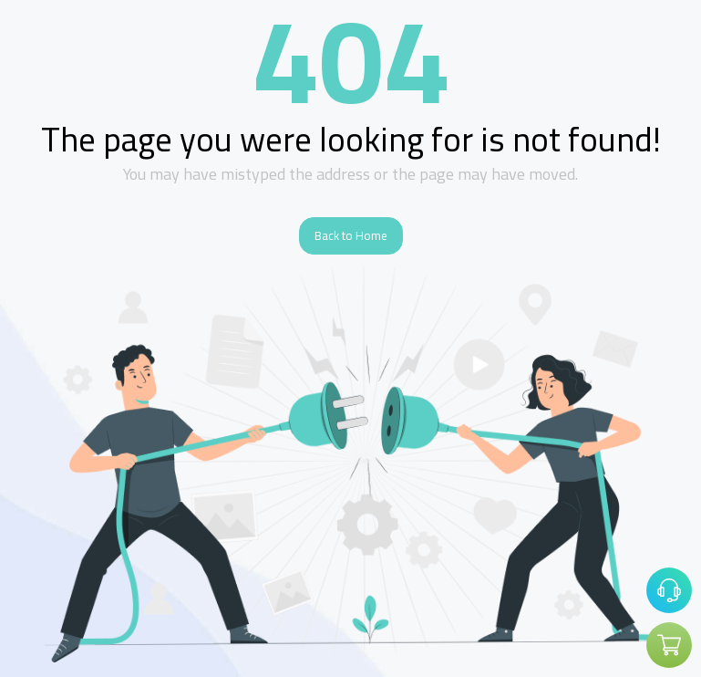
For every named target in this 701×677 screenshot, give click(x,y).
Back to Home (350, 235)
